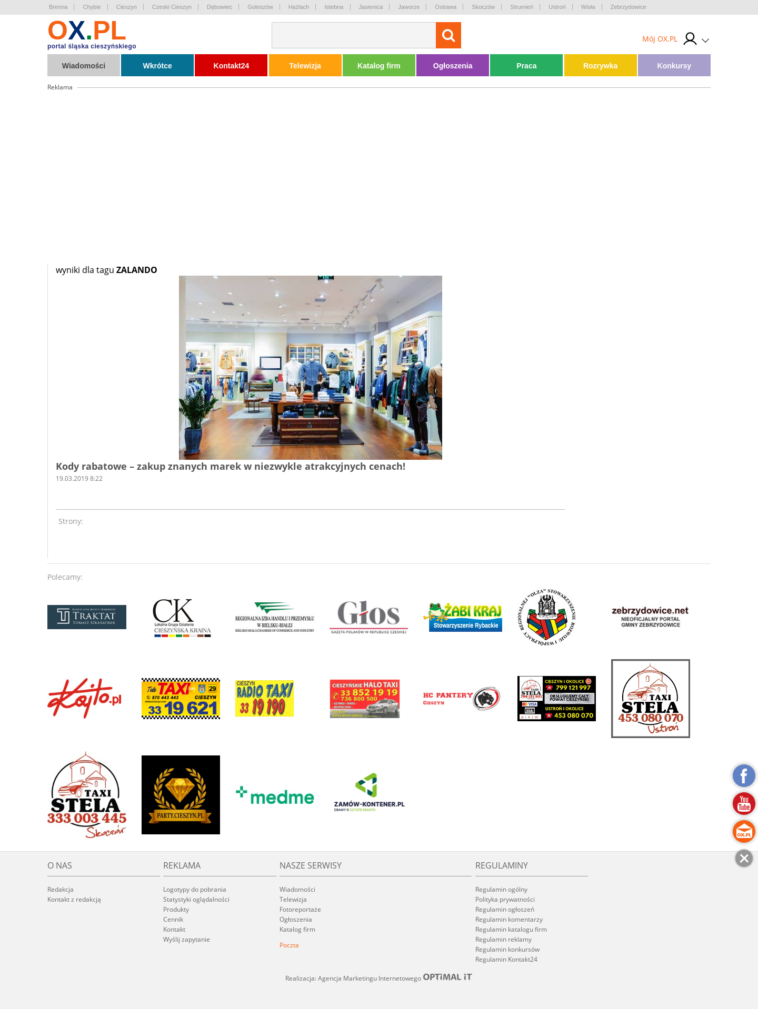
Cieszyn (126, 7)
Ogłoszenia (453, 66)
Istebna (333, 7)
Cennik (173, 919)
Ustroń (556, 7)
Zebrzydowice (628, 7)
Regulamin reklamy (503, 939)
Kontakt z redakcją (74, 899)
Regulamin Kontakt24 (506, 959)
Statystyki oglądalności (196, 899)
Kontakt (174, 929)
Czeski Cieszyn (172, 7)
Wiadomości (83, 66)
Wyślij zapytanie (186, 939)
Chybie (92, 7)
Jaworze (409, 7)
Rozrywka (600, 66)
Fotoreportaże (300, 909)
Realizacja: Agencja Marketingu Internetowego (379, 978)
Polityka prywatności (505, 899)
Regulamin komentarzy (509, 919)
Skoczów (483, 7)
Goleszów (260, 7)
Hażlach (299, 7)
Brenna (58, 7)
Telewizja (305, 66)
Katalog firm (379, 66)
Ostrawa (445, 7)
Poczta (289, 945)
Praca (526, 66)
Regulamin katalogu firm (511, 929)
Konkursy (674, 66)
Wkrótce (157, 66)
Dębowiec (219, 7)
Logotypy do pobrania (194, 889)
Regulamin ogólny (501, 889)
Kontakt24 (232, 66)
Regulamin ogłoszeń (504, 909)
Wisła (588, 7)
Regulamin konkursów (507, 949)
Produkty (176, 909)
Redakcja (60, 889)
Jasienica (371, 7)
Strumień (521, 7)
